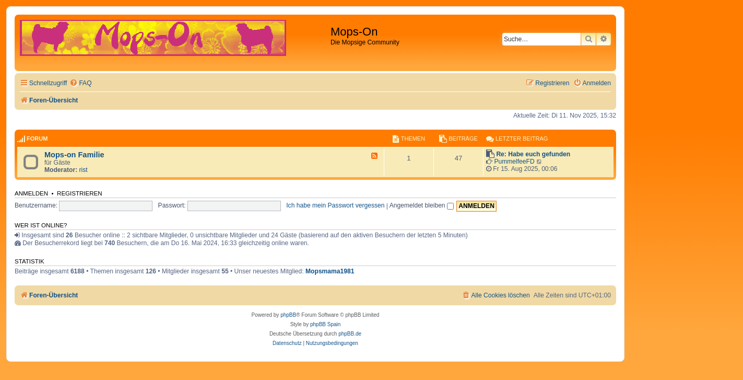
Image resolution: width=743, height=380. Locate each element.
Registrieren (79, 193)
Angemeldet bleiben (422, 205)
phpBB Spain (325, 324)
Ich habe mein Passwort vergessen (335, 205)
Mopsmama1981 (329, 271)
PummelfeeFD (514, 161)
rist (83, 170)
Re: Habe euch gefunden (533, 154)
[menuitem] (80, 83)
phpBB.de (349, 334)
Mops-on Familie (74, 155)
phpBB (288, 315)
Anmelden (31, 193)
